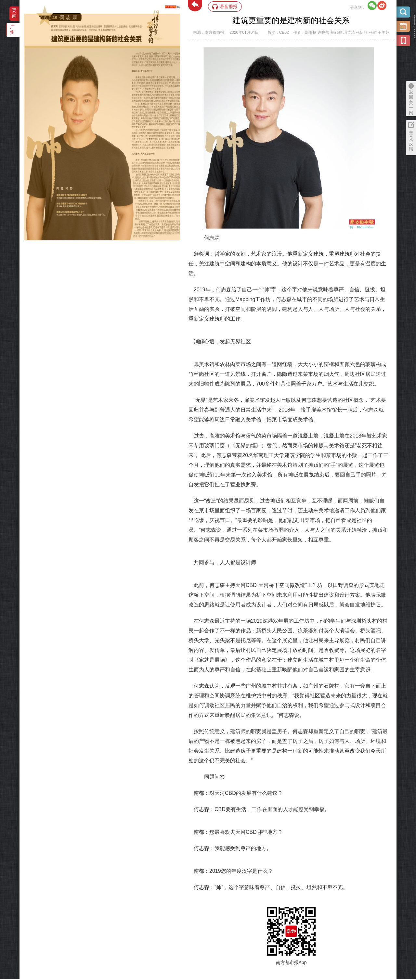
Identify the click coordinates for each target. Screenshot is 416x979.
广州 (12, 29)
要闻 (14, 13)
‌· (24, 17)
